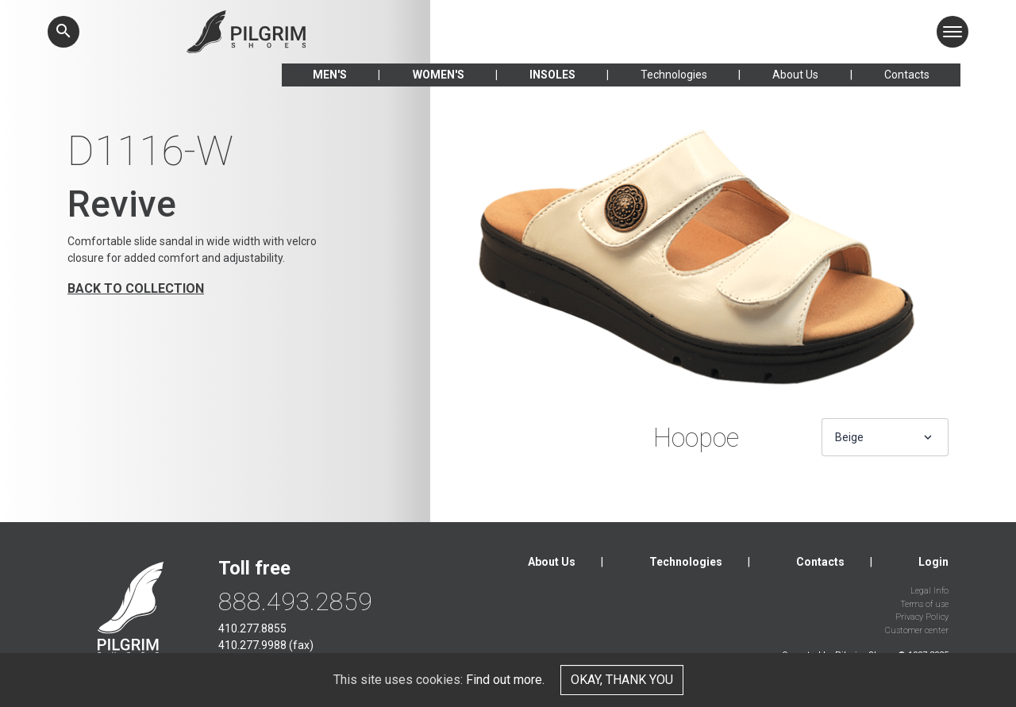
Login (933, 561)
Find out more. (505, 679)
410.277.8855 (252, 628)
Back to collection (135, 288)
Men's (330, 74)
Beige (849, 437)
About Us (795, 74)
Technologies (674, 74)
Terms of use (924, 604)
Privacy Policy (922, 617)
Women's (438, 74)
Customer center (917, 630)
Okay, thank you (622, 679)
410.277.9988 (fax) (266, 645)
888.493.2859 (295, 601)
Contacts (906, 74)
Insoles (552, 74)
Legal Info (929, 591)
